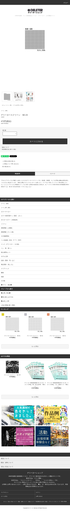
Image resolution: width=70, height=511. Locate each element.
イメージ (52, 173)
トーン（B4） (9, 105)
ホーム (3, 105)
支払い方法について (12, 501)
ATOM (65, 501)
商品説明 (17, 173)
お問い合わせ (39, 496)
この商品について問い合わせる (9, 164)
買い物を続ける (5, 166)
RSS (62, 501)
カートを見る (4, 496)
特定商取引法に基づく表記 (9, 149)
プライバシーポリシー (53, 501)
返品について (5, 147)
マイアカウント (4, 492)
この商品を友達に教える (7, 161)
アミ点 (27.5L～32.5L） (19, 105)
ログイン (38, 492)
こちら (29, 186)
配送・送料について (22, 501)
